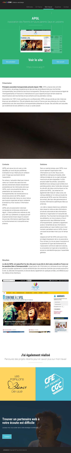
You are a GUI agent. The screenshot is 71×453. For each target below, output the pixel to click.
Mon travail (48, 7)
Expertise (58, 7)
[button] (7, 306)
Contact (66, 7)
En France (39, 7)
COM (13, 2)
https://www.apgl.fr (35, 67)
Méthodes (29, 7)
